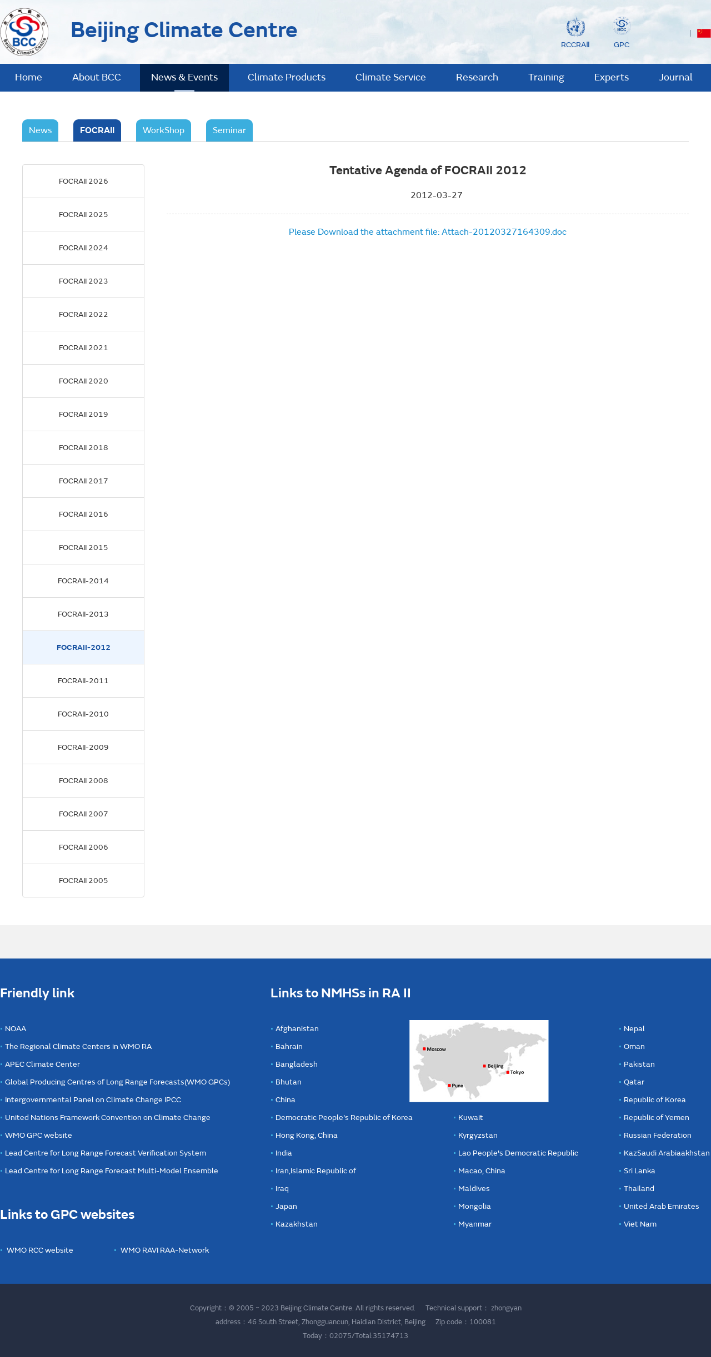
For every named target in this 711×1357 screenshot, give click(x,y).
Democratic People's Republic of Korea (344, 1117)
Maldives (474, 1188)
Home (28, 77)
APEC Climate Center (42, 1064)
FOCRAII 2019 (83, 414)
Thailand (639, 1188)
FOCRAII (97, 130)
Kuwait (470, 1117)
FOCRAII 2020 (83, 381)
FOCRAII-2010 (83, 714)
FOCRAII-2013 (83, 614)
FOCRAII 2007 (83, 814)
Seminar (229, 130)
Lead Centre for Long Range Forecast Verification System (105, 1153)
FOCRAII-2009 (83, 747)
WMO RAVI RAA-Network (165, 1250)
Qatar (634, 1082)
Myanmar (475, 1224)
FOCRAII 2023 (83, 281)
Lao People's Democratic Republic (518, 1153)
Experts (611, 77)
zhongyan (506, 1308)
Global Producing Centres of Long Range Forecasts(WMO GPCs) (117, 1082)
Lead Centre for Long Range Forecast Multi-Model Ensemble (111, 1171)
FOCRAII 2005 (83, 880)
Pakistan (639, 1064)
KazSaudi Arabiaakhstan (667, 1153)
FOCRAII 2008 (83, 780)
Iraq (282, 1188)
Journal (676, 77)
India (284, 1153)
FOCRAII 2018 (83, 447)
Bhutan (289, 1082)
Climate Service (391, 77)
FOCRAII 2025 (83, 214)
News (40, 130)
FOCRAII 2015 (83, 547)
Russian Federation (658, 1135)
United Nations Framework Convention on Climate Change (108, 1117)
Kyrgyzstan (478, 1135)
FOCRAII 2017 (83, 481)
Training (546, 77)
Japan (286, 1206)
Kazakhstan (297, 1224)
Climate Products (287, 77)
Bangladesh (297, 1064)
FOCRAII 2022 (83, 314)
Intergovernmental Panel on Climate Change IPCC (93, 1099)
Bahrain (289, 1046)
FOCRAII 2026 (83, 181)
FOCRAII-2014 (83, 581)
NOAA (15, 1028)
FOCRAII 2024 (83, 248)
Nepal (634, 1028)
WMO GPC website (38, 1135)
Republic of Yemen (656, 1117)
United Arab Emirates (661, 1206)
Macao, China (481, 1171)
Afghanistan (297, 1028)
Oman (634, 1046)
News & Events (184, 77)
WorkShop (163, 130)
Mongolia (474, 1206)
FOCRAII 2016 (83, 514)
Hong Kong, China (307, 1135)
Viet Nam (640, 1224)
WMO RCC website (40, 1250)
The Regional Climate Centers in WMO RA (78, 1046)
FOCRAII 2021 (83, 347)
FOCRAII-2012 (84, 647)
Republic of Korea (655, 1099)
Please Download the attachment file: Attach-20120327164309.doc (428, 232)
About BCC (96, 77)
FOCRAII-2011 (83, 680)
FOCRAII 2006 (83, 847)
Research (477, 77)
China (286, 1099)
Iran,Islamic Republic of (316, 1171)
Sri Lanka (639, 1171)
